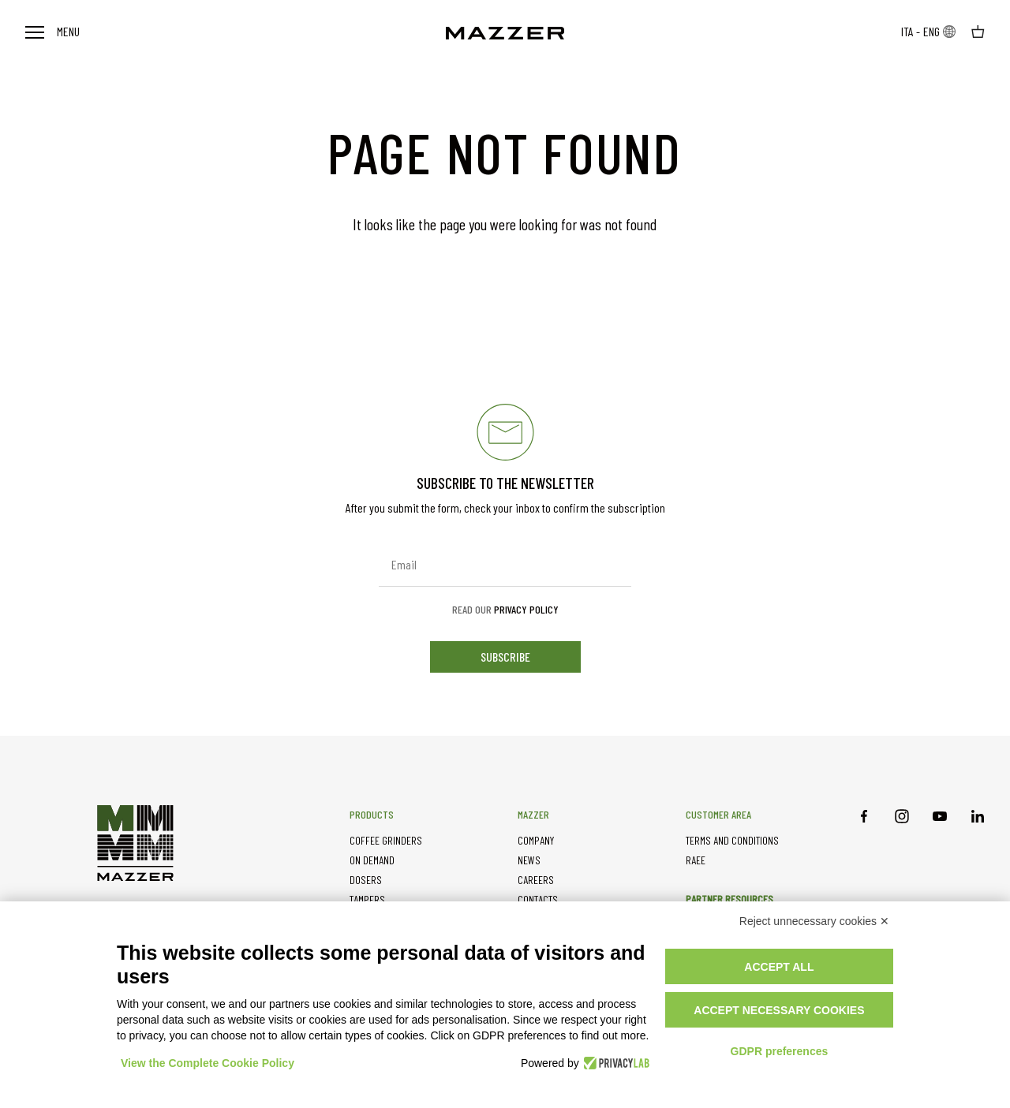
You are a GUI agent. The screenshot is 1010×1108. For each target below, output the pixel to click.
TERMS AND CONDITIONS (732, 840)
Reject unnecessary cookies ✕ (814, 921)
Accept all (779, 967)
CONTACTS (538, 899)
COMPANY (536, 840)
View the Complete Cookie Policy (207, 1063)
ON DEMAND (372, 860)
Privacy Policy (526, 609)
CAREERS (536, 879)
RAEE (695, 860)
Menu (52, 31)
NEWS (529, 860)
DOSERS (366, 879)
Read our (505, 609)
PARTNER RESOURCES (729, 898)
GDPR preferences (780, 1051)
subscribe (505, 656)
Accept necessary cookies (779, 1010)
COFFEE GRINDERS (386, 840)
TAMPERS (367, 899)
